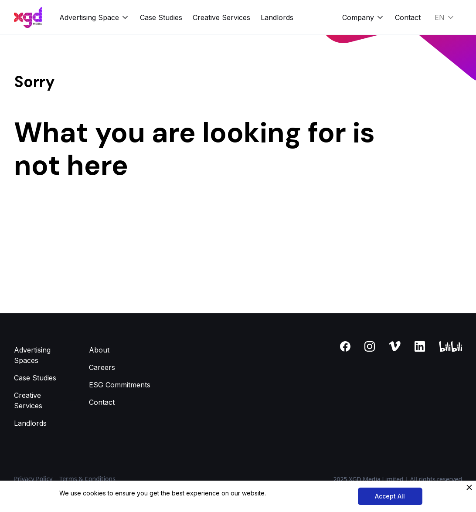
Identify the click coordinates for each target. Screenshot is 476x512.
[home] (28, 17)
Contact (408, 17)
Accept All (390, 496)
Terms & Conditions (87, 479)
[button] (94, 17)
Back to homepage (45, 217)
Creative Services (221, 17)
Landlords (277, 17)
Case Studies (161, 17)
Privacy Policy (33, 479)
